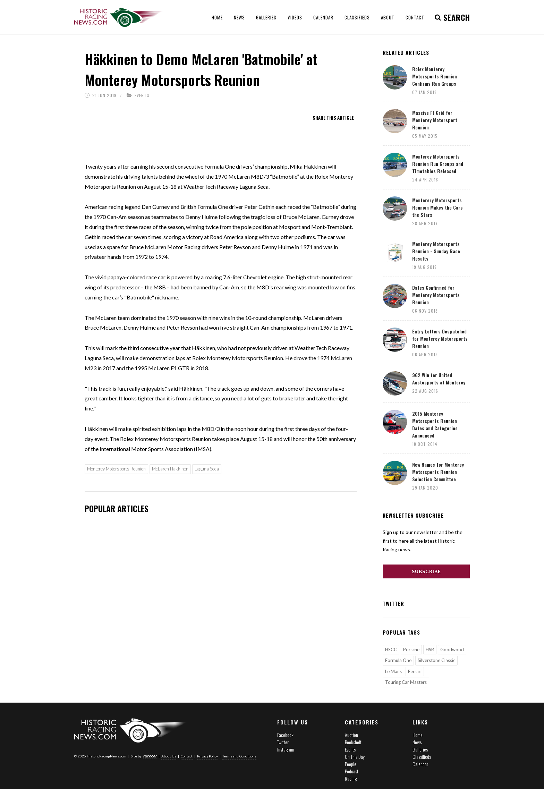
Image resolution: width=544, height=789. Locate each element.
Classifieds (422, 756)
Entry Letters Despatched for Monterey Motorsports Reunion (440, 338)
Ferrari (415, 671)
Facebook (285, 734)
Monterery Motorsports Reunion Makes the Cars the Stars (437, 207)
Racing (351, 778)
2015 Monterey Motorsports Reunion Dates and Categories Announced (435, 424)
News (417, 742)
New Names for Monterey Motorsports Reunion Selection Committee (438, 472)
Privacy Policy (207, 756)
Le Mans (393, 671)
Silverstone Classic (436, 660)
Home (418, 734)
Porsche (411, 649)
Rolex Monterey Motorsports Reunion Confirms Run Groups (434, 76)
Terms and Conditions (239, 756)
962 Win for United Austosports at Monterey (438, 378)
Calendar (420, 763)
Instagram (285, 749)
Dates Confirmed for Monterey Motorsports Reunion (436, 295)
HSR (430, 649)
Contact (187, 756)
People (350, 763)
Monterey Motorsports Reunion (116, 469)
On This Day (355, 756)
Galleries (420, 749)
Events (142, 95)
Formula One (398, 660)
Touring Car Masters (406, 682)
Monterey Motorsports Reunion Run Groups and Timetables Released (437, 164)
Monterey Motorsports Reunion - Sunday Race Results (436, 251)
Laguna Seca (207, 469)
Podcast (351, 771)
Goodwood (452, 649)
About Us (168, 756)
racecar (150, 756)
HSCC (391, 649)
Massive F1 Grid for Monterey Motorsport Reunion (434, 120)
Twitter (283, 742)
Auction (351, 734)
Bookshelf (353, 742)
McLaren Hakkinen (170, 469)
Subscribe (426, 571)
